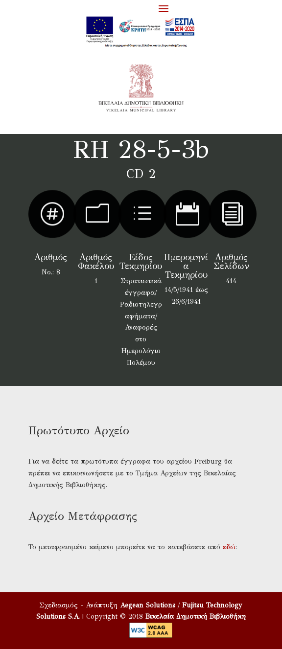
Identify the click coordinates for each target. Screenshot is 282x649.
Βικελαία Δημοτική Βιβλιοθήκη (195, 616)
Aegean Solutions (147, 605)
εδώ (229, 547)
